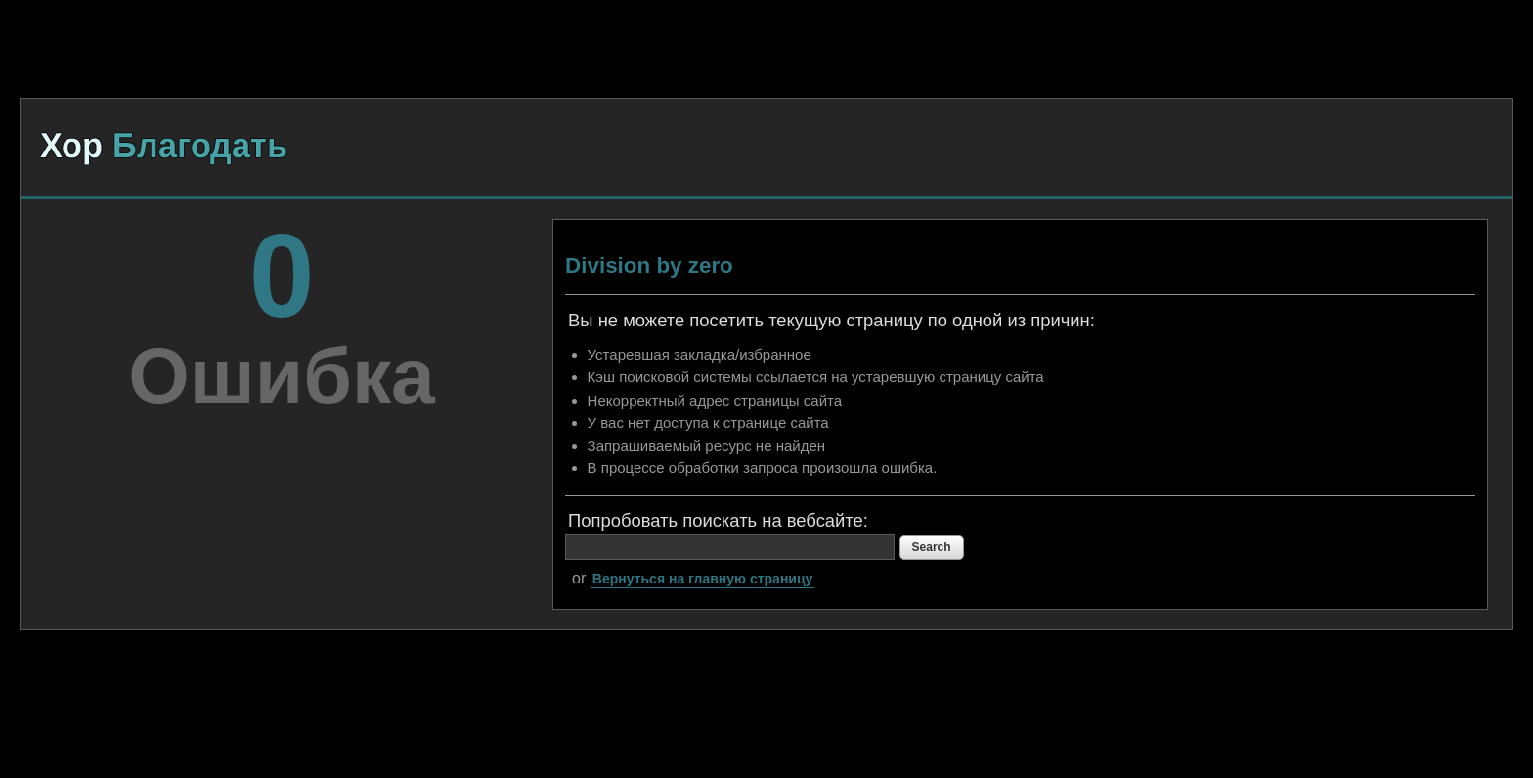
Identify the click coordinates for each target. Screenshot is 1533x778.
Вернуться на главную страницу (702, 578)
